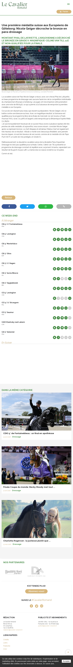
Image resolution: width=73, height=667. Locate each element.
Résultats (62, 229)
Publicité (6, 646)
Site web (54, 229)
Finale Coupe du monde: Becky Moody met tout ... (29, 487)
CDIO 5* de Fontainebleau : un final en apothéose (28, 433)
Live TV (69, 229)
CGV (5, 649)
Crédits (6, 640)
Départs (58, 229)
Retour (8, 197)
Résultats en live (66, 229)
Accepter (66, 661)
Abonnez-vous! (36, 591)
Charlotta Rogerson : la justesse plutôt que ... (27, 541)
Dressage (16, 437)
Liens (5, 643)
